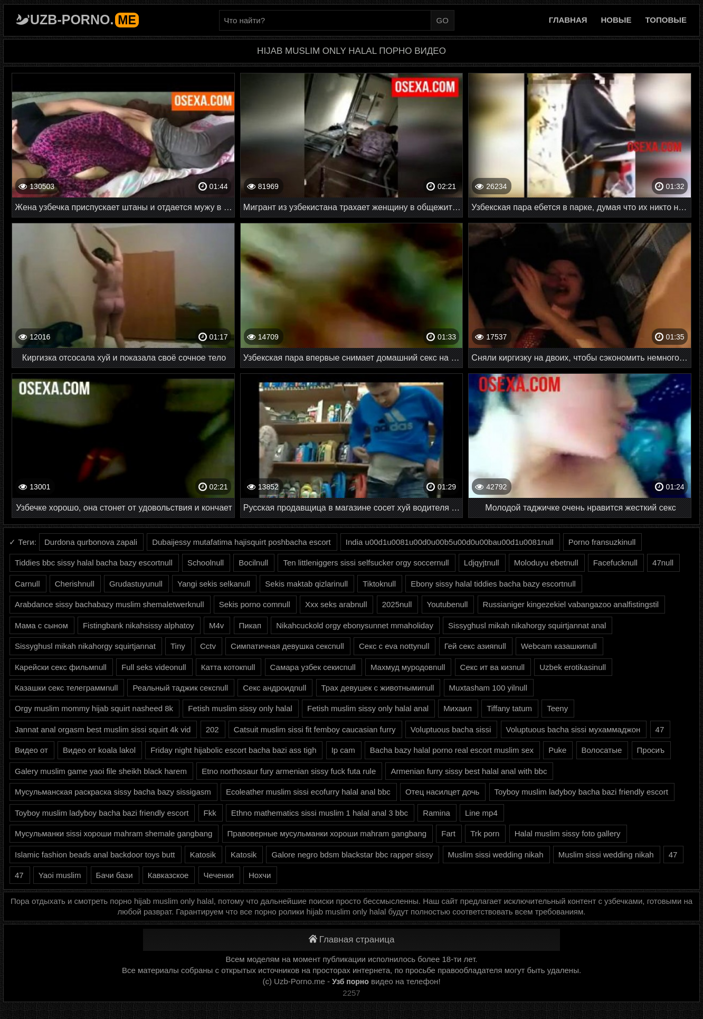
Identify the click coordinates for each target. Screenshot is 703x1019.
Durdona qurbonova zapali (90, 541)
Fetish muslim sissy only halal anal (368, 708)
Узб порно (350, 981)
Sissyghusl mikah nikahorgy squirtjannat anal (527, 625)
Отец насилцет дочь (442, 791)
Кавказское (168, 875)
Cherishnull (74, 583)
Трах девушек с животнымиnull (377, 687)
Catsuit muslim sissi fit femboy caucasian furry (315, 729)
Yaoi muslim (60, 875)
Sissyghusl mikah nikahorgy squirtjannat (85, 645)
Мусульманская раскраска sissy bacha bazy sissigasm (113, 791)
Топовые (666, 19)
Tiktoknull (379, 583)
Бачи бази (114, 875)
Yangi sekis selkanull (213, 583)
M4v (216, 625)
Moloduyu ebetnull (546, 562)
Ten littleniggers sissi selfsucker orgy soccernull (366, 562)
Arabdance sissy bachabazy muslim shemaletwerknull (109, 604)
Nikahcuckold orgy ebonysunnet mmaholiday (354, 625)
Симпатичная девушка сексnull (287, 645)
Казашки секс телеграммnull (66, 687)
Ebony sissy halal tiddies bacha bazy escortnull (493, 583)
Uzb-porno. (84, 19)
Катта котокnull (228, 667)
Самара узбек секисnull (313, 667)
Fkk (210, 812)
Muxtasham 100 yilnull (488, 687)
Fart (448, 833)
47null (662, 562)
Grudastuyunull (136, 583)
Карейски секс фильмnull (61, 667)
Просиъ (651, 750)
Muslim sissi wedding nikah (496, 854)
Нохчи (260, 875)
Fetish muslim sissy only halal (240, 708)
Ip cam (343, 750)
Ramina (436, 812)
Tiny (177, 645)
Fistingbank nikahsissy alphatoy (138, 625)
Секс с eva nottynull (394, 645)
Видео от (31, 750)
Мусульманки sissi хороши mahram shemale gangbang (113, 833)
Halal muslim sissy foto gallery (568, 833)
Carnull (27, 583)
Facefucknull (615, 562)
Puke (557, 750)
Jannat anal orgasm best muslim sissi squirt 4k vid (103, 729)
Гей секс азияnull (475, 645)
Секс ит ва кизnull (492, 667)
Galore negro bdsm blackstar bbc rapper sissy (352, 854)
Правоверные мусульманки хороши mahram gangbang (327, 833)
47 (660, 729)
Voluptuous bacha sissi (451, 729)
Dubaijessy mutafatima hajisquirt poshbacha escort (241, 541)
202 (212, 729)
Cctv (208, 645)
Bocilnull (253, 562)
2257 (351, 992)
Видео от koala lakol (99, 750)
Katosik (203, 854)
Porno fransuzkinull (602, 541)
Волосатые (602, 750)
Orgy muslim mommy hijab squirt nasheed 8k (94, 708)
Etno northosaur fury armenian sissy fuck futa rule (289, 771)
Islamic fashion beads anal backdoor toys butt (95, 854)
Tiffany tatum (509, 708)
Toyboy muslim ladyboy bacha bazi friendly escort (581, 791)
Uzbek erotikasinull (572, 667)
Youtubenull (447, 604)
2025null (397, 604)
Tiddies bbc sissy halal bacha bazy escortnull (94, 562)
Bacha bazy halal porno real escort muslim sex (452, 750)
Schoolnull (205, 562)
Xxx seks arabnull (336, 604)
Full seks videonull (153, 667)
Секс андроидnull (274, 687)
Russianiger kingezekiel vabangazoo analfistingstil (571, 604)
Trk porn (484, 833)
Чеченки (219, 875)
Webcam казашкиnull (559, 645)
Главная (568, 19)
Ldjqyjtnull (481, 562)
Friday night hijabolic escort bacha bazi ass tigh (233, 750)
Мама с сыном (41, 625)
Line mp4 (481, 812)
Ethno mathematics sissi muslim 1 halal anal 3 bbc (319, 812)
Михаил (457, 708)
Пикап (250, 625)
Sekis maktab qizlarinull (306, 583)
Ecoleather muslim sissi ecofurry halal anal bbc (308, 791)
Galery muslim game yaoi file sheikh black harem (101, 771)
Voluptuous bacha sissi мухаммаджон (573, 729)
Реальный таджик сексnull (180, 687)
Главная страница (352, 940)
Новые (616, 19)
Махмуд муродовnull (407, 667)
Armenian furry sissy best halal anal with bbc (469, 771)
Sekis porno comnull (254, 604)
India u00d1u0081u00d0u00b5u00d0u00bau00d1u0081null (450, 541)
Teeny (557, 708)
